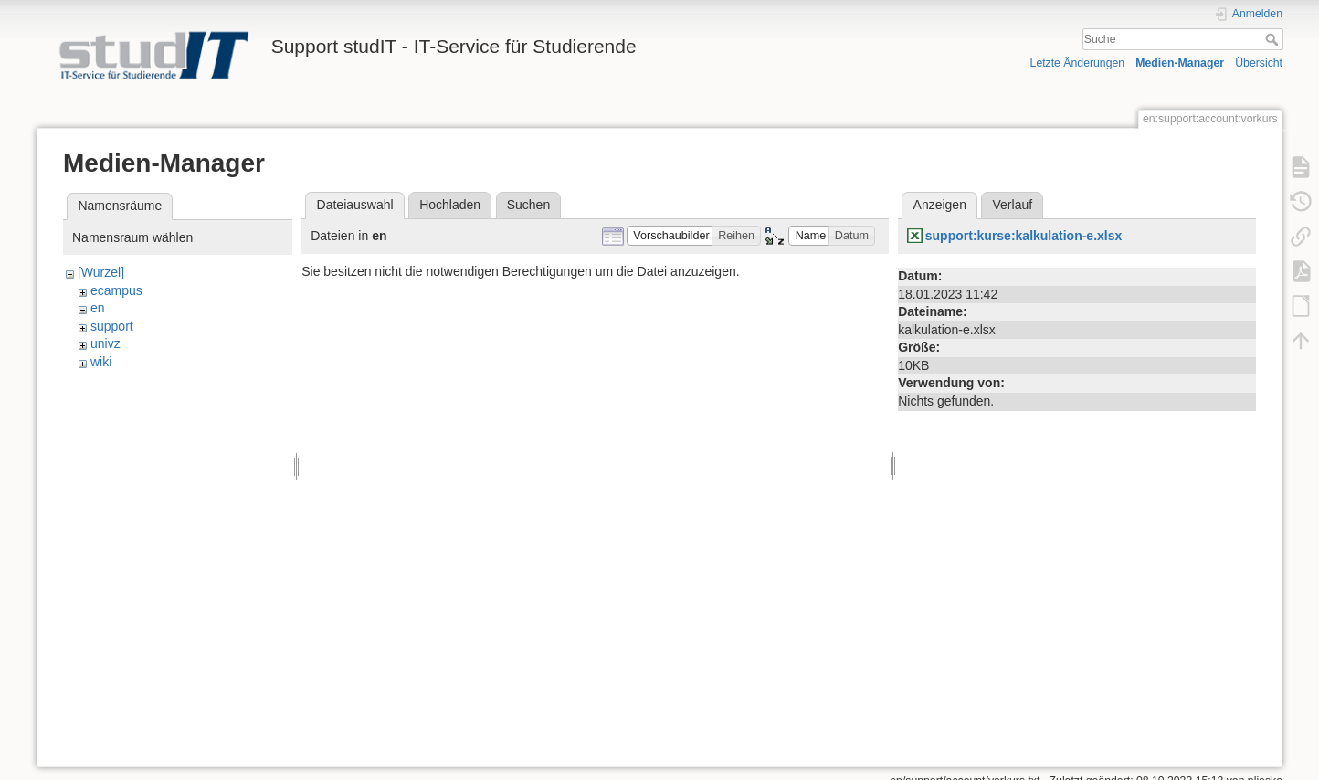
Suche (1273, 39)
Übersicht (1258, 63)
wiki (100, 361)
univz (105, 343)
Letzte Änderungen (1077, 63)
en (97, 307)
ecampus (116, 290)
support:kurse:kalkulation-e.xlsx (1024, 235)
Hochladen (449, 204)
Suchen (528, 204)
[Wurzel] (101, 272)
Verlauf (1013, 204)
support (111, 326)
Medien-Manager (1179, 63)
